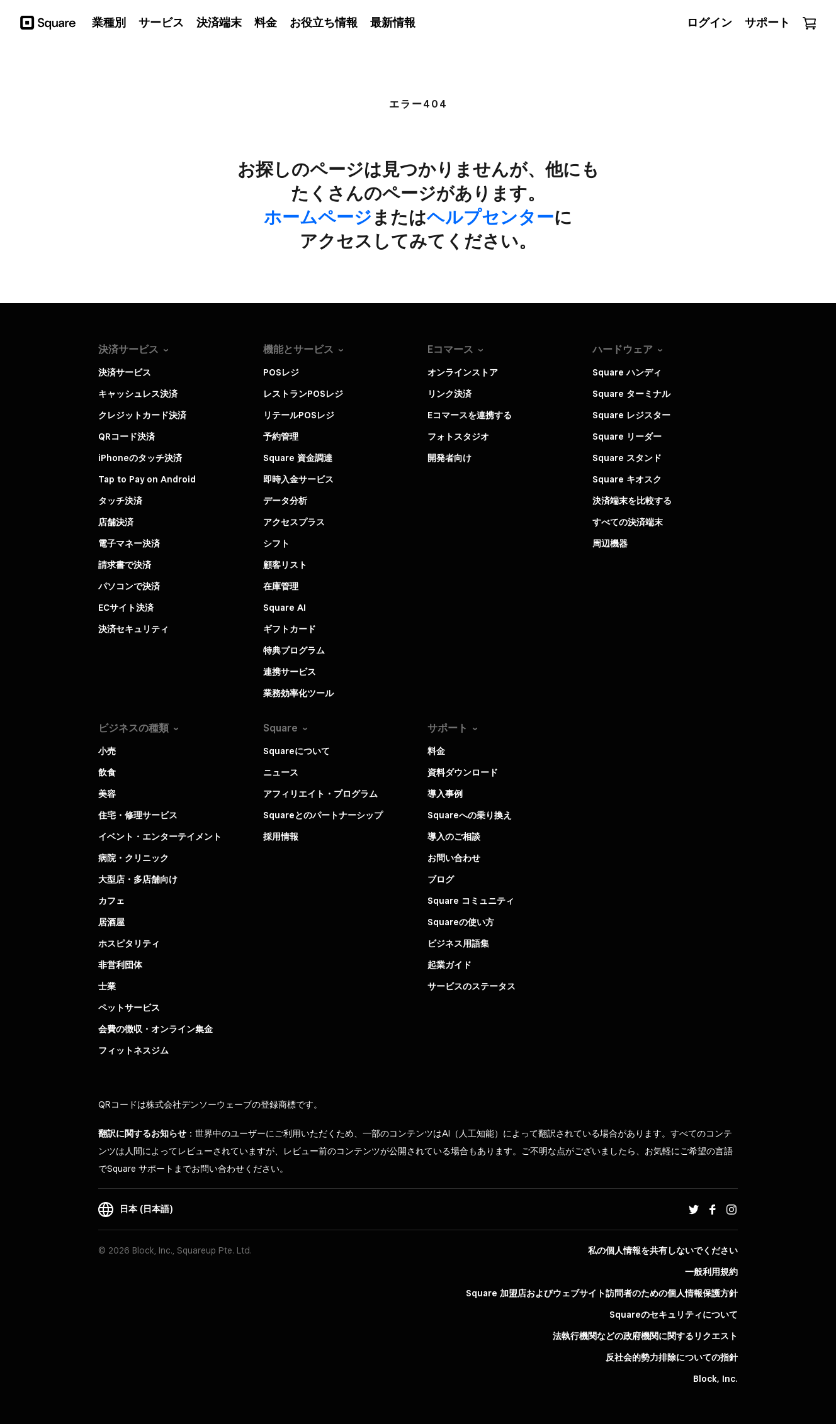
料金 (436, 751)
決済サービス (124, 372)
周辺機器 (610, 543)
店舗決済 (115, 522)
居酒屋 (111, 922)
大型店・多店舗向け (138, 879)
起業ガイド (449, 965)
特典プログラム (294, 650)
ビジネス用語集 (458, 943)
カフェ (111, 901)
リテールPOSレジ (298, 415)
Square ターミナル (631, 394)
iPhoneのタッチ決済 (140, 458)
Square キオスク (627, 479)
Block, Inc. (715, 1379)
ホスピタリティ (129, 943)
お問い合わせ (453, 858)
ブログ (440, 879)
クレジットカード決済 (142, 415)
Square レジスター (631, 415)
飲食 (107, 772)
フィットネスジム (133, 1050)
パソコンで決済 (129, 586)
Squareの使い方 (460, 922)
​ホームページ (318, 216)
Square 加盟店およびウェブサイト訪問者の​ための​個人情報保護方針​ (602, 1293)
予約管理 (280, 436)
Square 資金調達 (297, 458)
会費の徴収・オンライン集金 (155, 1029)
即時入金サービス (298, 479)
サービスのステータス (471, 986)
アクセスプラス (294, 522)
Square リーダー (627, 436)
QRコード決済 (126, 436)
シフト (276, 543)
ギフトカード (289, 629)
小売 (107, 751)
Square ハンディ (627, 372)
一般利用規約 (711, 1272)
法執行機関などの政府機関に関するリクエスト (645, 1336)
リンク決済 (449, 394)
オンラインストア (462, 372)
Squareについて (296, 751)
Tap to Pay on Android (147, 479)
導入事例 (445, 794)
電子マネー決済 (129, 543)
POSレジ (281, 372)
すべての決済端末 (627, 522)
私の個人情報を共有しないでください (663, 1250)
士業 (107, 986)
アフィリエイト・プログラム (320, 794)
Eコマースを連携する (469, 415)
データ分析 (285, 501)
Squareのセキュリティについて (673, 1315)
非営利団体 (120, 965)
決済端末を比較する (632, 501)
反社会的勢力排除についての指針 (672, 1357)
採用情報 (280, 837)
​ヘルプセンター (490, 216)
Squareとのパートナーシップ (323, 815)
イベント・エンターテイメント (160, 837)
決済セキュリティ (133, 629)
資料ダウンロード (462, 772)
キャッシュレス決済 (138, 394)
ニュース (280, 772)
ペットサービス (129, 1008)
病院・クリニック (133, 858)
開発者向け (449, 458)
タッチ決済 (120, 501)
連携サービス (289, 672)
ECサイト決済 (126, 608)
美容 (107, 794)
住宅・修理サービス (138, 815)
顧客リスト (285, 565)
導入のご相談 (453, 837)
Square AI (284, 608)
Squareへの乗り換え (469, 815)
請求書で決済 (124, 565)
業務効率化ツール (298, 693)
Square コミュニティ (470, 901)
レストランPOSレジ (303, 394)
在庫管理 (280, 586)
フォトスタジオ (458, 436)
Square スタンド (627, 458)
